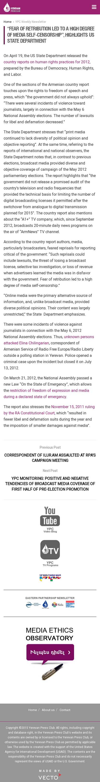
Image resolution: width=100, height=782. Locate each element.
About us (48, 710)
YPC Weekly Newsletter (30, 22)
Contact (65, 710)
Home (8, 22)
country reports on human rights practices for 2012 (47, 62)
